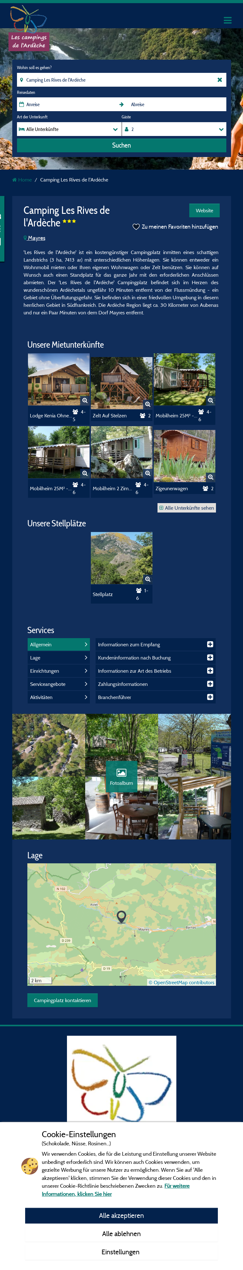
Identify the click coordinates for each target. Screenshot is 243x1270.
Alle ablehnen (121, 1233)
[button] (121, 917)
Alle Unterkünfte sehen (186, 508)
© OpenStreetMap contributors (181, 982)
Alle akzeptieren (121, 1215)
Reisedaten (26, 92)
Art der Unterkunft (32, 117)
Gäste (126, 117)
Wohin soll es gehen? (34, 67)
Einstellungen (121, 1252)
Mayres (34, 238)
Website (204, 210)
